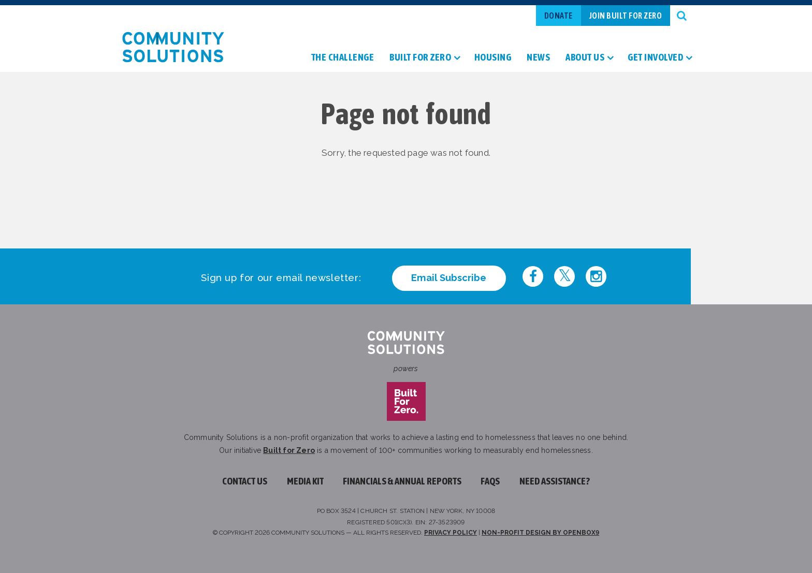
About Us (585, 58)
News (538, 58)
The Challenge (342, 58)
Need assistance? (554, 481)
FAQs (490, 481)
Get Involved (655, 58)
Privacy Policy (450, 532)
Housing (493, 58)
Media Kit (305, 481)
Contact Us (244, 481)
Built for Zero (289, 450)
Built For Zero (420, 58)
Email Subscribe (448, 277)
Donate (558, 15)
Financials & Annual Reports (402, 481)
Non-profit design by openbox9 (540, 532)
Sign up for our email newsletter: (281, 277)
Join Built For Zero (625, 15)
